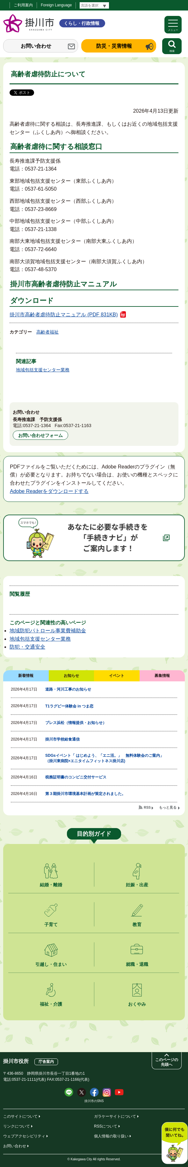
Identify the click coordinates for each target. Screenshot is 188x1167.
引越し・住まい (51, 964)
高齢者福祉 (47, 331)
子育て (51, 924)
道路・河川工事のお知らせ (68, 689)
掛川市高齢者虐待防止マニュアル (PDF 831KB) (64, 314)
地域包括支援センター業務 (42, 369)
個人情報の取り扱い (111, 1136)
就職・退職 (137, 964)
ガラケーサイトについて (115, 1116)
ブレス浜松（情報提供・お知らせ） (75, 723)
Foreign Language (56, 5)
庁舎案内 (46, 1061)
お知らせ (71, 675)
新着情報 (25, 675)
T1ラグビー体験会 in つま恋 (69, 706)
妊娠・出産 (137, 884)
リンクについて (16, 1126)
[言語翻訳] (94, 5)
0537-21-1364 (37, 425)
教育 (137, 924)
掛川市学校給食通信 (62, 739)
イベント (116, 675)
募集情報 (162, 675)
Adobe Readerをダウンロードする (49, 491)
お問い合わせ (36, 46)
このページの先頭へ (166, 1062)
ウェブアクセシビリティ (24, 1136)
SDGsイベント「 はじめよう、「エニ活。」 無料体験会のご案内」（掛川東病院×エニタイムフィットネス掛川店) (104, 758)
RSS (147, 807)
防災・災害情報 (114, 46)
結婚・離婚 (51, 884)
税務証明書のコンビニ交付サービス (75, 777)
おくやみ (137, 1004)
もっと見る (168, 807)
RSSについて (105, 1126)
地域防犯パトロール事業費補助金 (48, 630)
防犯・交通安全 (27, 647)
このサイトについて (20, 1116)
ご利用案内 (23, 5)
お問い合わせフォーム (40, 435)
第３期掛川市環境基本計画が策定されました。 (85, 793)
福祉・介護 (51, 1004)
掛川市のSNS (94, 1101)
